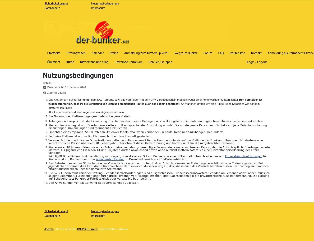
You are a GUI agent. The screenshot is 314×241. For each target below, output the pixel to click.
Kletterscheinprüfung (94, 62)
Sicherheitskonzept (56, 3)
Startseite (54, 53)
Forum (207, 53)
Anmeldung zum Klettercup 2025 (146, 53)
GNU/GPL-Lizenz (87, 229)
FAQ (221, 53)
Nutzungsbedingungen (105, 3)
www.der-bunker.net (110, 159)
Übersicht (53, 62)
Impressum (98, 8)
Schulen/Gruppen (160, 62)
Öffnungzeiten (75, 53)
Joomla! (49, 229)
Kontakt (256, 53)
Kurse (70, 62)
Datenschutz (52, 8)
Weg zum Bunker (186, 53)
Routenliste (237, 53)
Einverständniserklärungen (243, 156)
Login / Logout (257, 62)
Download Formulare (128, 62)
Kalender (98, 53)
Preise (114, 53)
